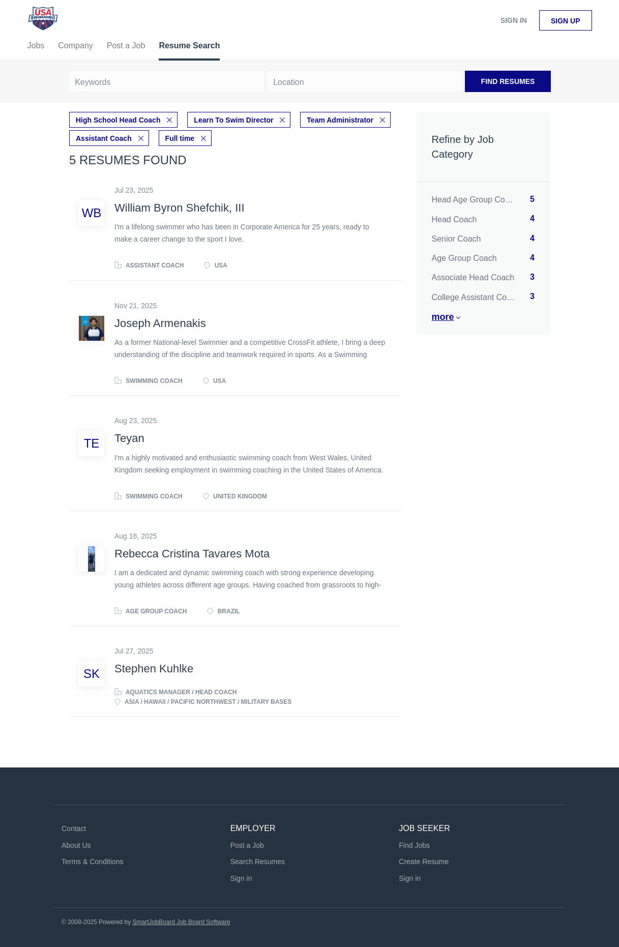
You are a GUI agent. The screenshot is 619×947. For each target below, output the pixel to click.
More (443, 317)
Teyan (129, 438)
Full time (180, 138)
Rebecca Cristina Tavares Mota (192, 553)
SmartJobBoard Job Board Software (181, 922)
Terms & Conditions (92, 861)
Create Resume (424, 861)
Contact (74, 828)
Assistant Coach (104, 138)
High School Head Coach (118, 120)
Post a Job (247, 845)
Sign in (513, 20)
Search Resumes (257, 861)
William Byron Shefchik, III (179, 207)
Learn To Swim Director (233, 120)
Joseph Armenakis (160, 323)
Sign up (565, 21)
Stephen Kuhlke (153, 668)
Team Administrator (340, 120)
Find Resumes (508, 81)
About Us (76, 845)
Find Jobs (414, 845)
